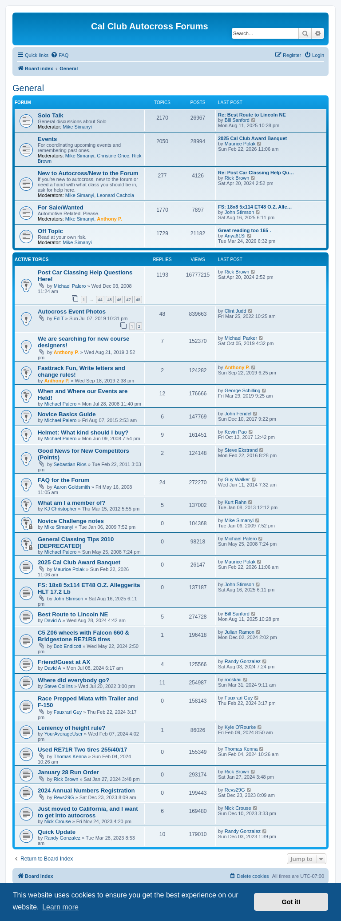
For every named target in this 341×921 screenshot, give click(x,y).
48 (138, 299)
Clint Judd (235, 311)
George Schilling (243, 390)
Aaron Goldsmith (72, 487)
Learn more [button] (60, 907)
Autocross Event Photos (72, 311)
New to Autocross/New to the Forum (88, 173)
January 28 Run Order (68, 772)
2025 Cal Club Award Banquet (252, 138)
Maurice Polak (240, 143)
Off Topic (50, 231)
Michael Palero (70, 286)
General (28, 88)
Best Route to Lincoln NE (73, 614)
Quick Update (56, 831)
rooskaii (233, 679)
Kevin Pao (236, 431)
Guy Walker (237, 479)
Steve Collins (58, 686)
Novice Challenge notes (71, 521)
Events (47, 139)
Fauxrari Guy (68, 712)
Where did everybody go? (73, 680)
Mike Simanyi (77, 126)
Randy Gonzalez (243, 661)
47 (128, 299)
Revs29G (64, 797)
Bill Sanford (237, 120)
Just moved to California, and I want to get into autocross (88, 812)
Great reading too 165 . (244, 230)
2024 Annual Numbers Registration (86, 790)
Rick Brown (237, 178)
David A (52, 620)
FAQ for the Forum (64, 480)
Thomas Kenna (70, 756)
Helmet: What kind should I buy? (83, 432)
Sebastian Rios (70, 464)
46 (119, 299)
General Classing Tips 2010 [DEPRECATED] (76, 542)
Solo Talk (50, 115)
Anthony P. (109, 218)
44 (100, 299)
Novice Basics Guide (66, 414)
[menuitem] (59, 55)
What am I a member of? (71, 502)
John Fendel (238, 413)
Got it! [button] (291, 901)
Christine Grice (113, 155)
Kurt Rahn (236, 502)
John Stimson (239, 212)
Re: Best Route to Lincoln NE (252, 114)
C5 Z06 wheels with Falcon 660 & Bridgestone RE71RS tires (83, 636)
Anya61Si (235, 235)
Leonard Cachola (115, 195)
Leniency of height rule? (71, 727)
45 (109, 299)
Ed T (59, 318)
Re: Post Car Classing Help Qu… (256, 172)
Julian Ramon (239, 632)
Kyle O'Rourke (240, 727)
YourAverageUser (63, 733)
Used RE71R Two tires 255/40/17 (82, 749)
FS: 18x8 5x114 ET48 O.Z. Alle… (255, 206)
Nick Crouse (57, 821)
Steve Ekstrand (241, 450)
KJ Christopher (60, 508)
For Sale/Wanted (60, 207)
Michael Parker (241, 338)
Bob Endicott (67, 646)
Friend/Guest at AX (64, 662)
